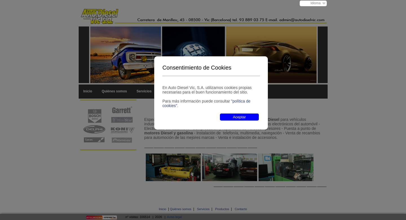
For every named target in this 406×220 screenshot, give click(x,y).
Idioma (315, 3)
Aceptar (239, 117)
